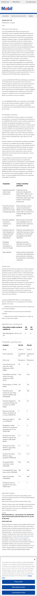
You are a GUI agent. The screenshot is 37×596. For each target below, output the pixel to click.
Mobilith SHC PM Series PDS (18, 16)
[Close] (34, 559)
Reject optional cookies (18, 587)
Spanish (31, 16)
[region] (18, 576)
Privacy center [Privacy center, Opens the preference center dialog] (19, 582)
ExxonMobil (5, 16)
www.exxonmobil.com (23, 538)
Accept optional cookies (18, 592)
